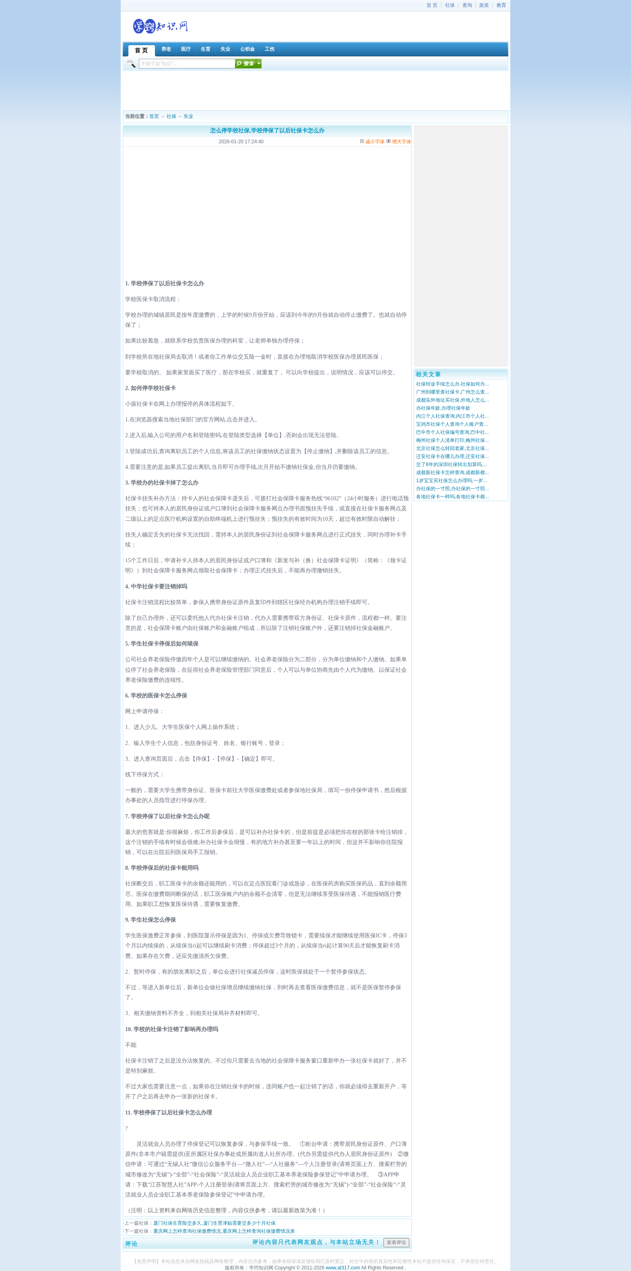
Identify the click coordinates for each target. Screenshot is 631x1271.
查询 (467, 5)
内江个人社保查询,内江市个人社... (452, 416)
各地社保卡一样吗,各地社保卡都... (452, 496)
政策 (484, 5)
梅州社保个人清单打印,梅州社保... (452, 440)
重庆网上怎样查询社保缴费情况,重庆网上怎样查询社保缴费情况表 (224, 1231)
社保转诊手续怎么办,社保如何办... (452, 384)
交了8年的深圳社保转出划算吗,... (451, 464)
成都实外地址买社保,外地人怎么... (452, 400)
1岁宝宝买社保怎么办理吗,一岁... (451, 480)
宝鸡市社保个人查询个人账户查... (452, 424)
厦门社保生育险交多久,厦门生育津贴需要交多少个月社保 (214, 1223)
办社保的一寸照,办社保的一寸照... (452, 488)
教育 (501, 5)
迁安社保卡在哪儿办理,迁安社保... (452, 456)
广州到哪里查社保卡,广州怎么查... (452, 392)
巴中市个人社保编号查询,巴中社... (452, 432)
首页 (154, 116)
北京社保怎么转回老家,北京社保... (452, 448)
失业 (188, 116)
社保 (450, 5)
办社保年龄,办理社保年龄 (443, 408)
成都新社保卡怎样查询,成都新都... (452, 472)
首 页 (432, 5)
